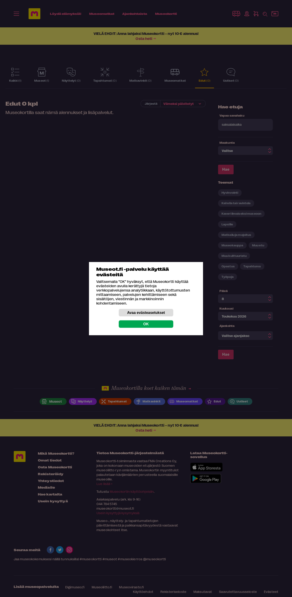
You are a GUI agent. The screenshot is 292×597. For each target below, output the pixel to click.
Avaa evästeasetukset (146, 312)
